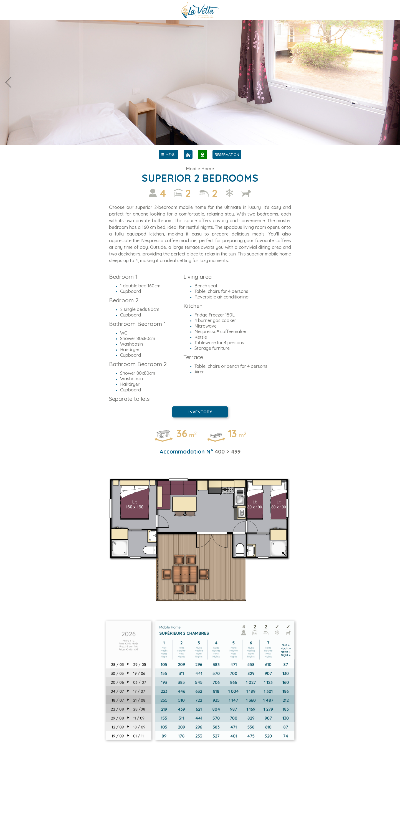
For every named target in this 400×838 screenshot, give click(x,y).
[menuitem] (168, 154)
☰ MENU (168, 154)
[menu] (168, 154)
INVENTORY (200, 411)
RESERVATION (227, 154)
